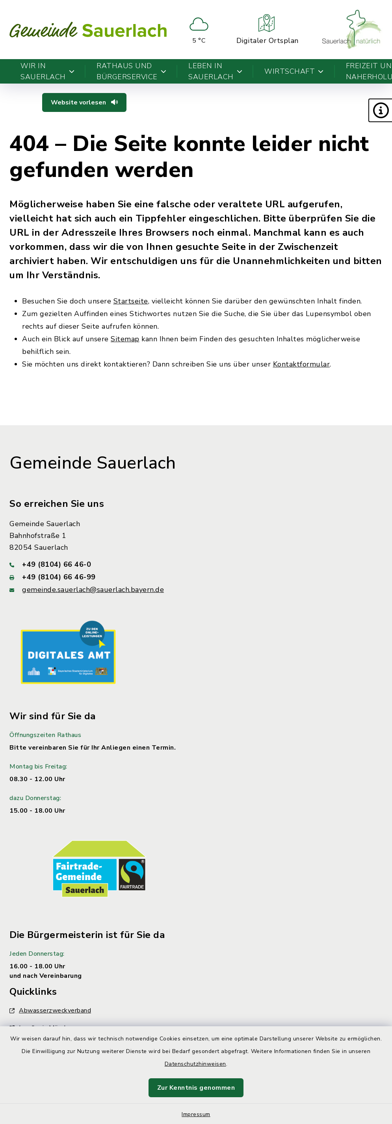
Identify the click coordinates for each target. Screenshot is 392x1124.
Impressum (196, 1114)
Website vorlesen (84, 102)
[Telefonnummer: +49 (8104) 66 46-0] (196, 564)
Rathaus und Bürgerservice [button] (131, 71)
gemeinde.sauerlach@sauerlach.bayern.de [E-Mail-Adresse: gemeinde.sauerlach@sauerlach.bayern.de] (93, 589)
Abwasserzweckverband (50, 1010)
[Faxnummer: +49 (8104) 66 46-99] (196, 577)
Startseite (130, 301)
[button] (380, 110)
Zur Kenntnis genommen (196, 1087)
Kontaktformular (301, 364)
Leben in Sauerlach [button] (215, 71)
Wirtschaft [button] (294, 71)
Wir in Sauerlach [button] (47, 71)
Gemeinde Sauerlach (92, 463)
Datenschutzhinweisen (195, 1064)
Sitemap (125, 339)
